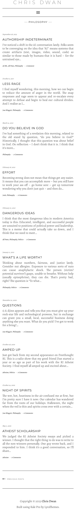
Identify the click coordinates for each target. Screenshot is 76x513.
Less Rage (11, 84)
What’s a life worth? (22, 257)
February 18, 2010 (8, 167)
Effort (8, 172)
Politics (20, 239)
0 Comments (28, 110)
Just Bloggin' (7, 110)
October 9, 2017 (8, 78)
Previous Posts (15, 479)
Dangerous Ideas (18, 213)
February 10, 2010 (8, 208)
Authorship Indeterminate (27, 39)
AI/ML (4, 66)
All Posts (11, 66)
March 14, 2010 (7, 123)
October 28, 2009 (8, 344)
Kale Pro (35, 507)
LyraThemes (51, 507)
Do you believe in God (23, 128)
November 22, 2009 (9, 300)
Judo (4, 195)
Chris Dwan (49, 501)
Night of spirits (17, 390)
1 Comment (30, 66)
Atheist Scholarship (21, 431)
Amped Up (11, 350)
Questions (12, 305)
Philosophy (19, 66)
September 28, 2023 (9, 34)
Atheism (5, 372)
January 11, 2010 (8, 252)
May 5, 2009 (6, 426)
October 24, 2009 (8, 385)
